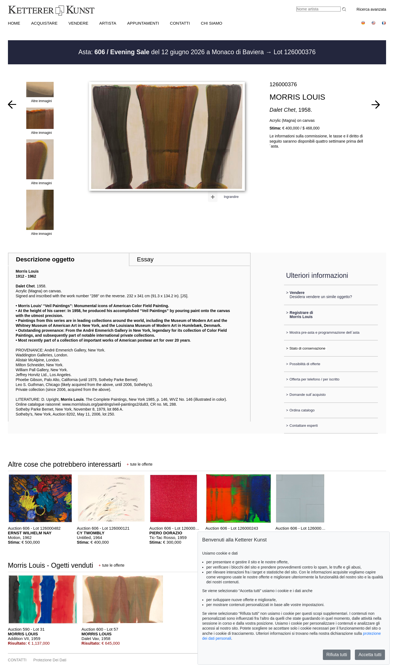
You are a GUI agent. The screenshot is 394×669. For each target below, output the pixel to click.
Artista (107, 23)
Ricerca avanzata (371, 9)
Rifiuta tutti (336, 654)
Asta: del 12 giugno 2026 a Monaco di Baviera (172, 52)
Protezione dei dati (49, 660)
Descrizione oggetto (45, 259)
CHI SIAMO (211, 23)
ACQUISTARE (44, 23)
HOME (14, 23)
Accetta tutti (369, 654)
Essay (145, 259)
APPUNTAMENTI (143, 23)
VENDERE (78, 23)
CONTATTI (180, 23)
